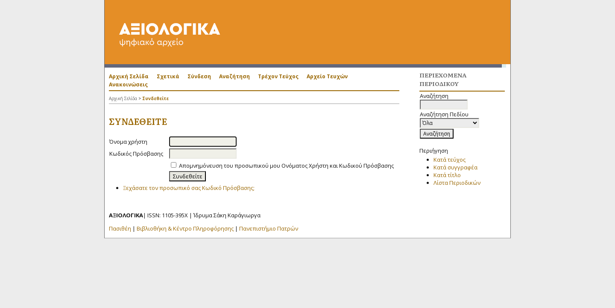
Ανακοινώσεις (128, 84)
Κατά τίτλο (447, 175)
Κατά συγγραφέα (455, 167)
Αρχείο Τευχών (327, 76)
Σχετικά (168, 76)
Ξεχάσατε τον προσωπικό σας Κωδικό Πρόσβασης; (189, 188)
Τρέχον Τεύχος (278, 76)
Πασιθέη (120, 228)
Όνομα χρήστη (128, 141)
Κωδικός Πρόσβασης (136, 153)
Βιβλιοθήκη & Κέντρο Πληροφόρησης (185, 228)
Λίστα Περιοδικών (456, 183)
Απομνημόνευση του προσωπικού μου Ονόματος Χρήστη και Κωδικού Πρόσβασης (286, 165)
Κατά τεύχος (449, 159)
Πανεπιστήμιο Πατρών (268, 228)
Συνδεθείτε (155, 98)
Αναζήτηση (234, 76)
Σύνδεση (199, 76)
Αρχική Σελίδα (129, 76)
